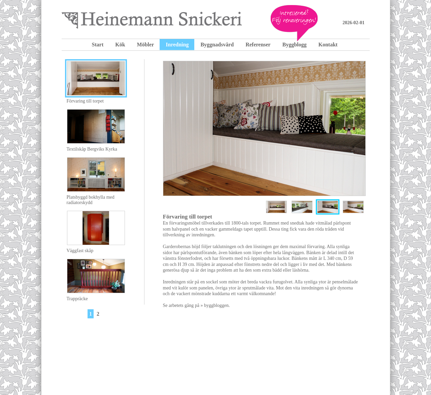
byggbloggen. (217, 305)
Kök (120, 44)
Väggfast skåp (80, 250)
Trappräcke (77, 298)
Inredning (177, 44)
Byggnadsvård (217, 44)
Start (98, 44)
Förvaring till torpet (85, 101)
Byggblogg (294, 44)
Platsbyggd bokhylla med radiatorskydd (90, 200)
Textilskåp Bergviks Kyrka (92, 149)
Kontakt (327, 44)
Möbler (145, 44)
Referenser (257, 44)
